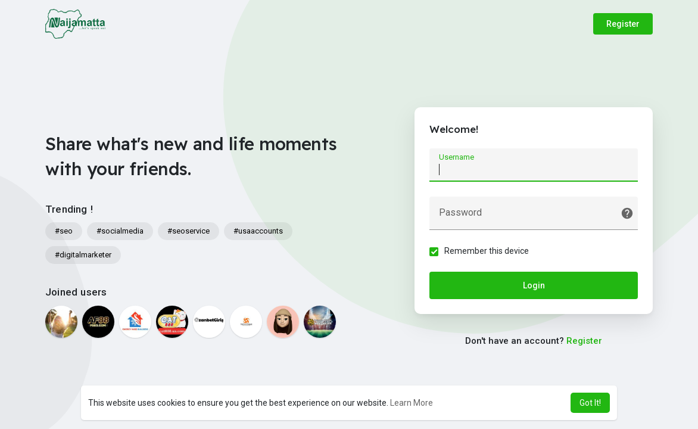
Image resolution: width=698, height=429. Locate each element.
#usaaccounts (258, 230)
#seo (64, 230)
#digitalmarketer (83, 254)
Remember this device (486, 251)
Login (534, 285)
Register (623, 24)
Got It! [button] (590, 403)
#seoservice (188, 230)
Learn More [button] (411, 403)
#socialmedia (120, 230)
